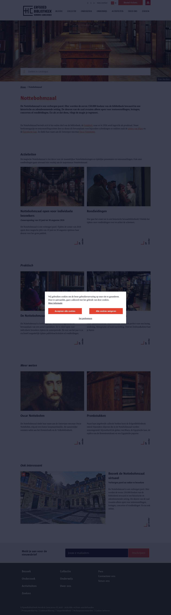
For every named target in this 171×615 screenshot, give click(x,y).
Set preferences (85, 318)
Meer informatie (55, 303)
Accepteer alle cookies (65, 311)
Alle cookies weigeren (106, 311)
